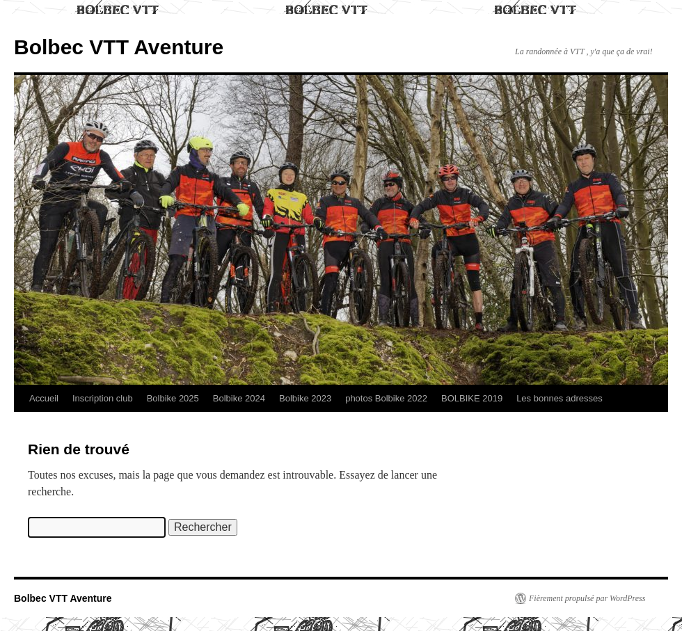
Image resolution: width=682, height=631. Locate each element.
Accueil (43, 398)
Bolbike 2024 (239, 398)
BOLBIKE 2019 (471, 398)
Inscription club (102, 398)
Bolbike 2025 (173, 398)
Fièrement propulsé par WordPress (587, 598)
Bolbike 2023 (305, 398)
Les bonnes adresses (559, 398)
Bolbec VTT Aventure (118, 46)
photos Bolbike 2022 (386, 398)
